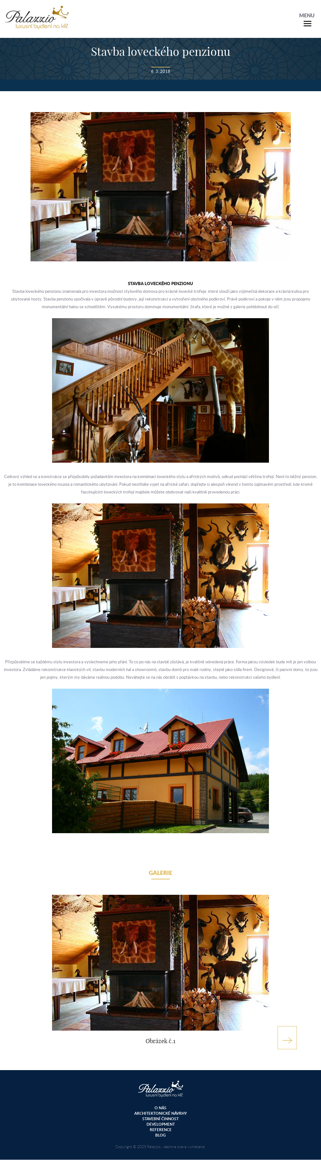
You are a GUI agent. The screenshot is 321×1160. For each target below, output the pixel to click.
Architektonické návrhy (160, 1113)
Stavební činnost (160, 1118)
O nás (160, 1108)
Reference (161, 1129)
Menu (307, 15)
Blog (160, 1135)
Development (161, 1124)
